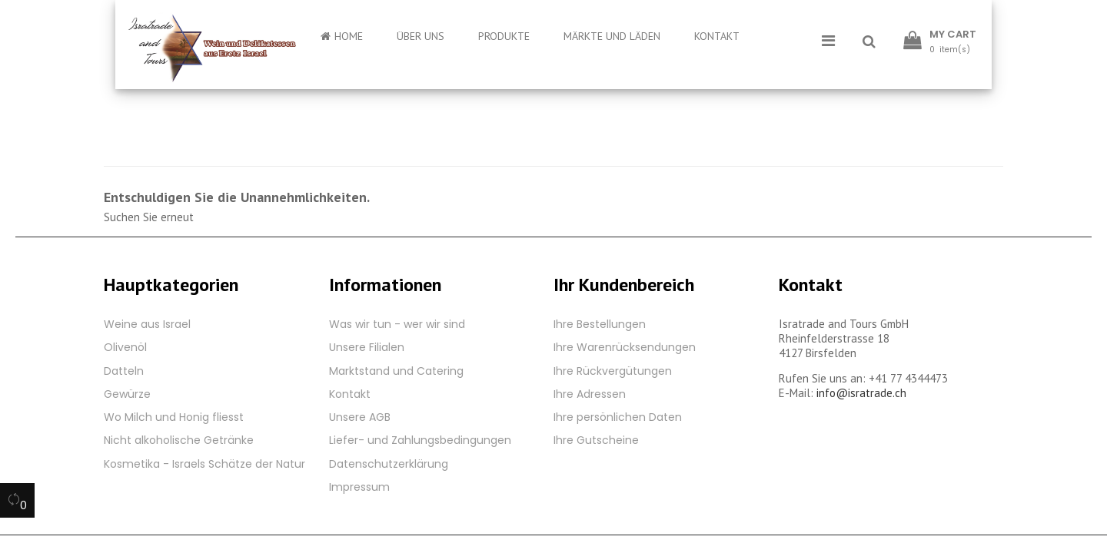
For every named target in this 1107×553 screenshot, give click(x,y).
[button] (869, 42)
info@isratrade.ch (861, 393)
